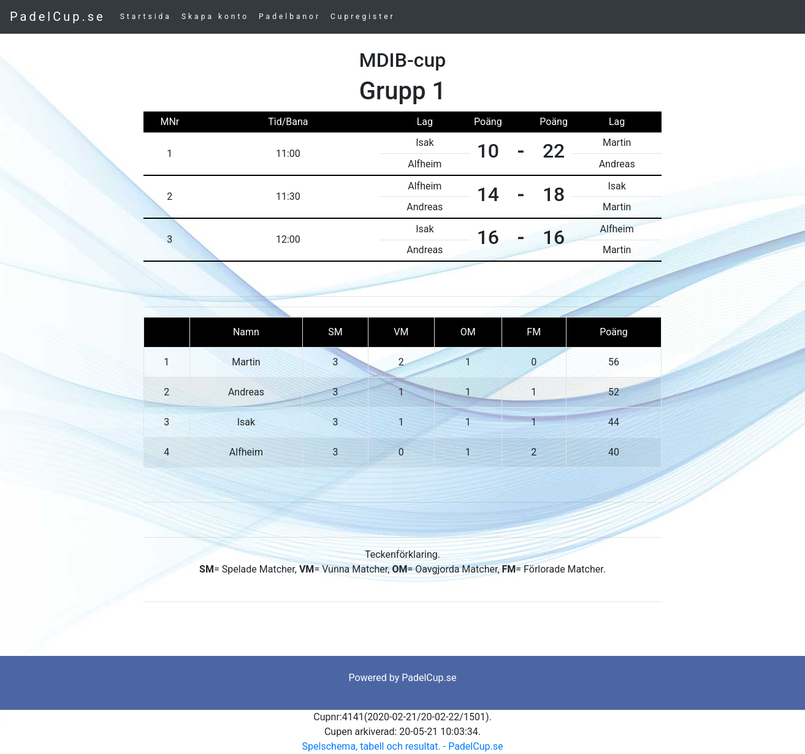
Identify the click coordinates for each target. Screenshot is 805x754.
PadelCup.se (57, 16)
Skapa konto (215, 16)
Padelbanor (290, 16)
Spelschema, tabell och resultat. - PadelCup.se (402, 746)
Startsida (146, 16)
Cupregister (362, 16)
